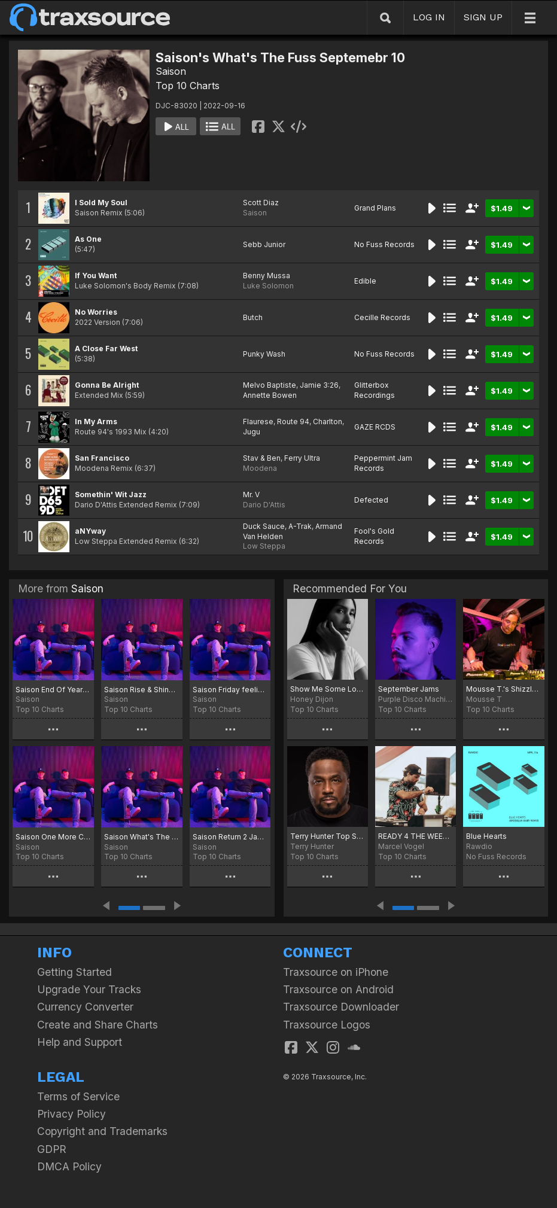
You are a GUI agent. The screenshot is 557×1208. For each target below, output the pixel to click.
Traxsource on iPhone (335, 972)
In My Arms (96, 421)
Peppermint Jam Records (383, 463)
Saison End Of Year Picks (53, 689)
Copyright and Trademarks (102, 1131)
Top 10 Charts (188, 86)
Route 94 (293, 421)
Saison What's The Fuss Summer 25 (141, 836)
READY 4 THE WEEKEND (415, 836)
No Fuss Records (384, 244)
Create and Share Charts (97, 1024)
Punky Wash (264, 353)
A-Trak (300, 526)
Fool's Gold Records (374, 536)
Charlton (327, 421)
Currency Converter (85, 1006)
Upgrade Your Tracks (89, 989)
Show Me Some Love (327, 688)
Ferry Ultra (302, 458)
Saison (171, 71)
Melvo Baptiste (269, 385)
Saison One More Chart (53, 836)
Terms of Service (78, 1096)
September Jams (408, 688)
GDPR (51, 1149)
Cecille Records (382, 317)
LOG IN (429, 17)
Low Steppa (264, 545)
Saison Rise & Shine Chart (141, 689)
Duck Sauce (264, 526)
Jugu (251, 431)
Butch (253, 317)
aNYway (90, 531)
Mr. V (251, 494)
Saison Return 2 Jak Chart (230, 836)
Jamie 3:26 (319, 385)
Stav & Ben (262, 458)
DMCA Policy (69, 1166)
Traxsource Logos (326, 1024)
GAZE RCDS (374, 426)
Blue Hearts (486, 836)
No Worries (96, 312)
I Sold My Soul (101, 202)
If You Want (96, 275)
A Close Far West (106, 348)
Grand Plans (375, 207)
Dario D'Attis (264, 504)
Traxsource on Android (338, 989)
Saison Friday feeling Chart (230, 689)
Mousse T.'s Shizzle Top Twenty (503, 688)
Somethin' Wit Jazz (111, 494)
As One (88, 239)
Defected (371, 499)
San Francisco (102, 458)
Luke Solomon (268, 285)
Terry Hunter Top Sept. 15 (327, 836)
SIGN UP (483, 17)
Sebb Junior (264, 244)
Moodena (260, 468)
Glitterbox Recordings (374, 390)
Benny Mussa (266, 275)
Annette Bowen (270, 395)
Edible (365, 280)
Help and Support (79, 1042)
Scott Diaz (261, 202)
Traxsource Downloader (341, 1006)
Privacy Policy (71, 1113)
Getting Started (74, 972)
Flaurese (258, 421)
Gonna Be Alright (107, 385)
